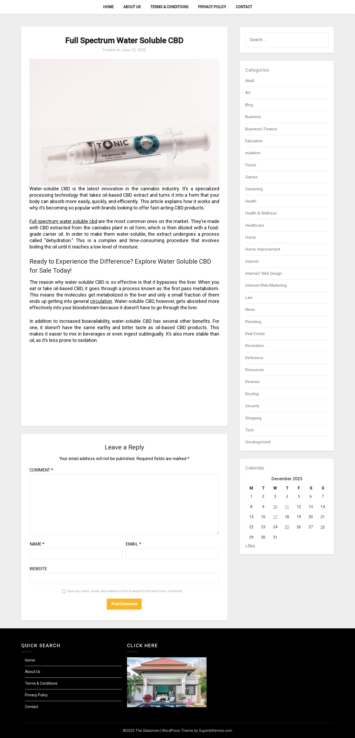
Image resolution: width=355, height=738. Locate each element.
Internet (252, 261)
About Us (132, 7)
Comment (41, 470)
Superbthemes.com (215, 730)
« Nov (250, 545)
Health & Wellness (261, 213)
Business (253, 116)
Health (250, 201)
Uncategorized (257, 442)
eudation (252, 153)
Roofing (252, 394)
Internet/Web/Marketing (266, 285)
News (250, 309)
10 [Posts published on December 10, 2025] (275, 506)
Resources (254, 369)
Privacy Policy (212, 7)
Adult (249, 80)
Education (253, 141)
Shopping (253, 418)
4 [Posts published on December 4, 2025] (287, 496)
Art (248, 92)
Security (252, 406)
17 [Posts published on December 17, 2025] (275, 516)
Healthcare (254, 225)
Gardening (254, 189)
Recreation (254, 345)
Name (37, 544)
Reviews (252, 381)
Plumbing (253, 321)
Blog (249, 104)
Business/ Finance (261, 129)
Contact (244, 7)
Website (38, 568)
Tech (249, 430)
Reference (254, 357)
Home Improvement (262, 249)
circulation (101, 301)
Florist (250, 165)
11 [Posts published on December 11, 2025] (287, 506)
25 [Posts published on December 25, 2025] (287, 527)
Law (248, 297)
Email (133, 544)
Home (108, 7)
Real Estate (255, 333)
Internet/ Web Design (263, 273)
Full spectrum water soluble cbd (63, 221)
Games (251, 177)
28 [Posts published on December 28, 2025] (323, 527)
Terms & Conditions (169, 7)
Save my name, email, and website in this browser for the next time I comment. (125, 591)
